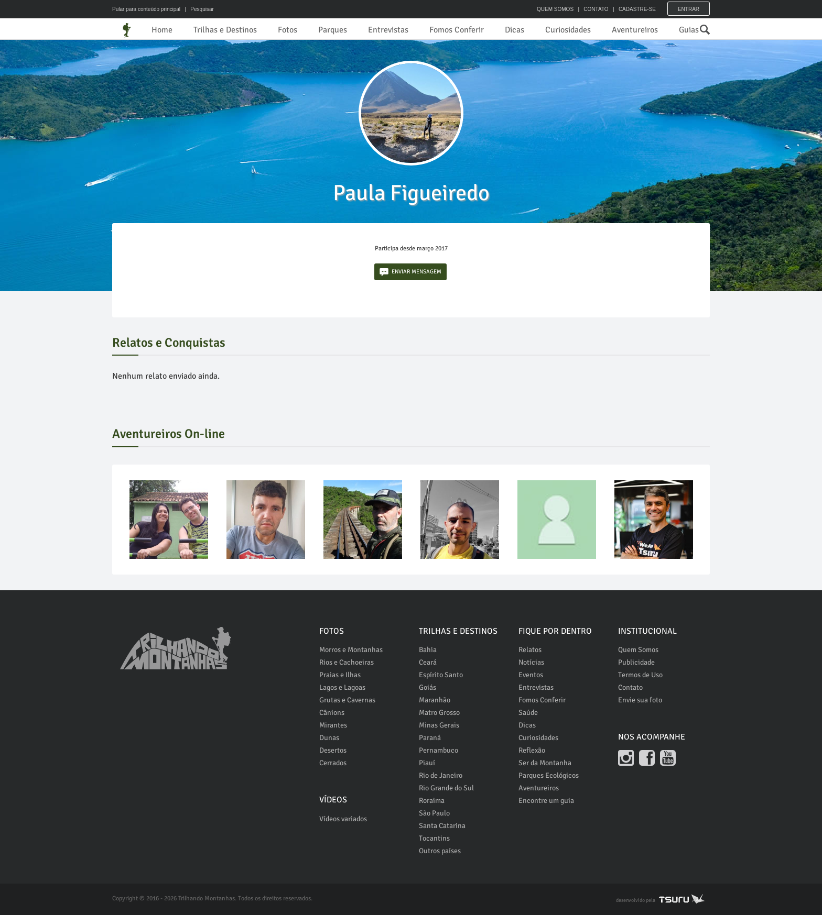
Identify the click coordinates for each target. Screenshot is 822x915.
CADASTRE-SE (637, 9)
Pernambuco (438, 750)
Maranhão (434, 700)
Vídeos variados (343, 818)
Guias (689, 30)
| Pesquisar (198, 9)
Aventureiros (635, 30)
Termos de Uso (640, 674)
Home (162, 30)
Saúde (528, 712)
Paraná (430, 737)
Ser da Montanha (544, 762)
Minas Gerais (439, 725)
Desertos (333, 750)
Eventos (530, 674)
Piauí (427, 762)
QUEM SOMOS (555, 9)
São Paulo (434, 813)
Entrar (688, 9)
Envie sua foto (640, 700)
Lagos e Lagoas (342, 687)
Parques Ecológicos (548, 775)
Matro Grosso (439, 712)
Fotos (287, 30)
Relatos (530, 649)
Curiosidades (568, 30)
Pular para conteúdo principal (146, 9)
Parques (332, 30)
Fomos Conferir (456, 30)
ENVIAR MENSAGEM (410, 272)
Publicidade (636, 662)
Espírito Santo (441, 674)
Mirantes (333, 725)
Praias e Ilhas (340, 674)
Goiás (427, 687)
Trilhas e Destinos (225, 30)
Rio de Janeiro (440, 775)
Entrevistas (388, 30)
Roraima (432, 800)
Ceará (428, 662)
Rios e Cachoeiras (346, 662)
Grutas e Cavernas (347, 700)
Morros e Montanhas (351, 649)
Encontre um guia (546, 800)
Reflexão (531, 750)
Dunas (329, 737)
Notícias (531, 662)
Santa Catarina (442, 825)
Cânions (331, 712)
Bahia (428, 649)
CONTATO (595, 9)
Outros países (440, 850)
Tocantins (434, 838)
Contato (630, 687)
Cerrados (333, 762)
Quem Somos (638, 649)
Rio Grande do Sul (446, 788)
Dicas (514, 30)
